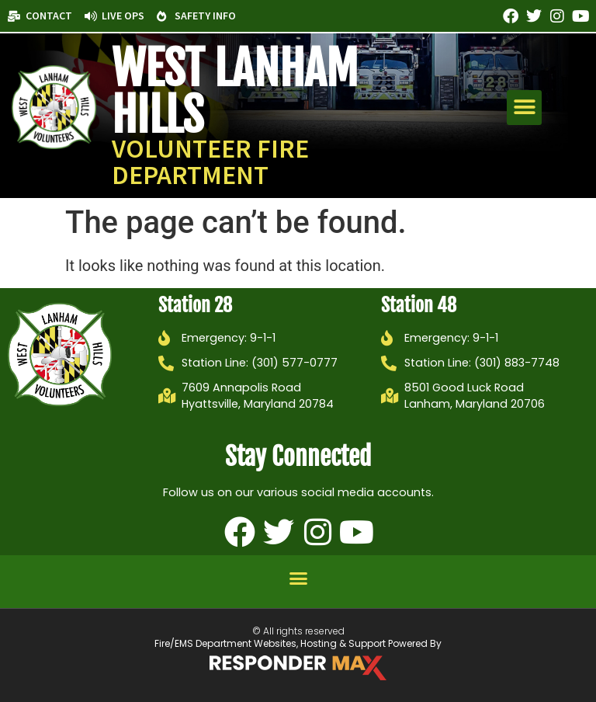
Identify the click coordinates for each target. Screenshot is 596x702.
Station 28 (195, 305)
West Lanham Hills (235, 91)
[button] (524, 107)
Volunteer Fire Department (210, 161)
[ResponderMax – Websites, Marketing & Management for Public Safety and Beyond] (298, 667)
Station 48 (418, 305)
